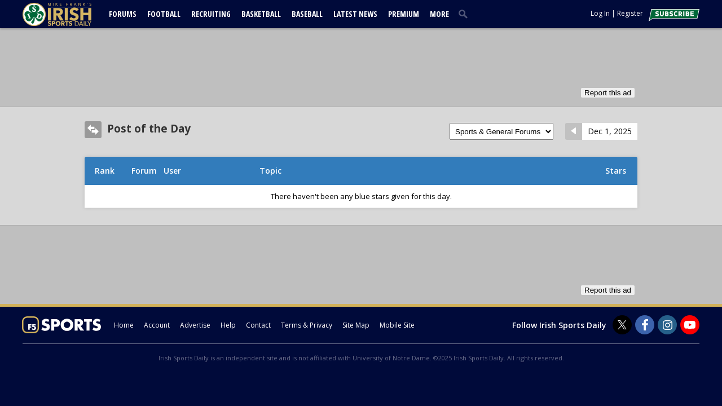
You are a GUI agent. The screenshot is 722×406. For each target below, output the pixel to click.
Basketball (261, 13)
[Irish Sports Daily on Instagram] (667, 324)
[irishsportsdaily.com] (70, 14)
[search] (465, 13)
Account (157, 325)
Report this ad (607, 93)
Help (228, 325)
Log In (600, 13)
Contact (258, 325)
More (439, 13)
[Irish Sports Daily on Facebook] (644, 324)
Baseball (307, 13)
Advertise (195, 325)
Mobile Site (397, 325)
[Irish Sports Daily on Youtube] (689, 324)
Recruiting (211, 13)
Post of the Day (149, 128)
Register (630, 13)
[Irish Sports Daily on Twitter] (622, 324)
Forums (123, 13)
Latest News (355, 13)
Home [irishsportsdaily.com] (124, 325)
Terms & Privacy (306, 325)
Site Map (355, 325)
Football (163, 13)
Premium (403, 13)
